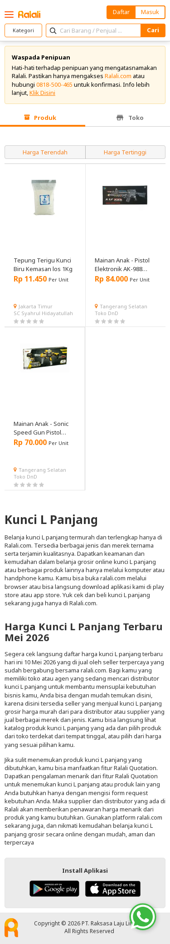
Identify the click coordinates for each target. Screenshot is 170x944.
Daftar (121, 12)
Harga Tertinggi (125, 152)
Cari (153, 30)
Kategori (23, 30)
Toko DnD (106, 313)
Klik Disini (42, 93)
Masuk (150, 12)
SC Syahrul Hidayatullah (43, 313)
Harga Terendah (45, 152)
